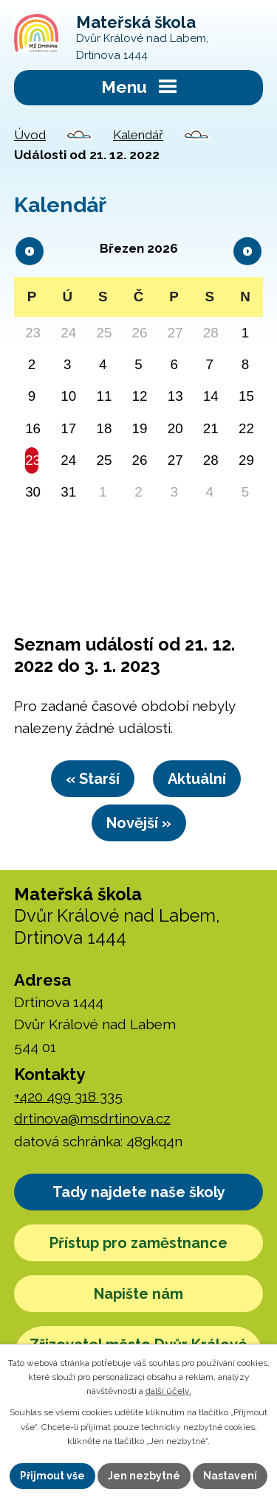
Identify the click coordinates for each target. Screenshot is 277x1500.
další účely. (168, 1391)
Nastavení (230, 1476)
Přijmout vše (52, 1476)
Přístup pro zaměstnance (138, 1243)
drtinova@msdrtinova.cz (92, 1118)
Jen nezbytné (144, 1476)
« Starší (93, 779)
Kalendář (138, 134)
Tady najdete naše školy (138, 1192)
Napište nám (138, 1294)
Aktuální (197, 779)
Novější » (138, 823)
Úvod (30, 134)
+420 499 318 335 (68, 1096)
